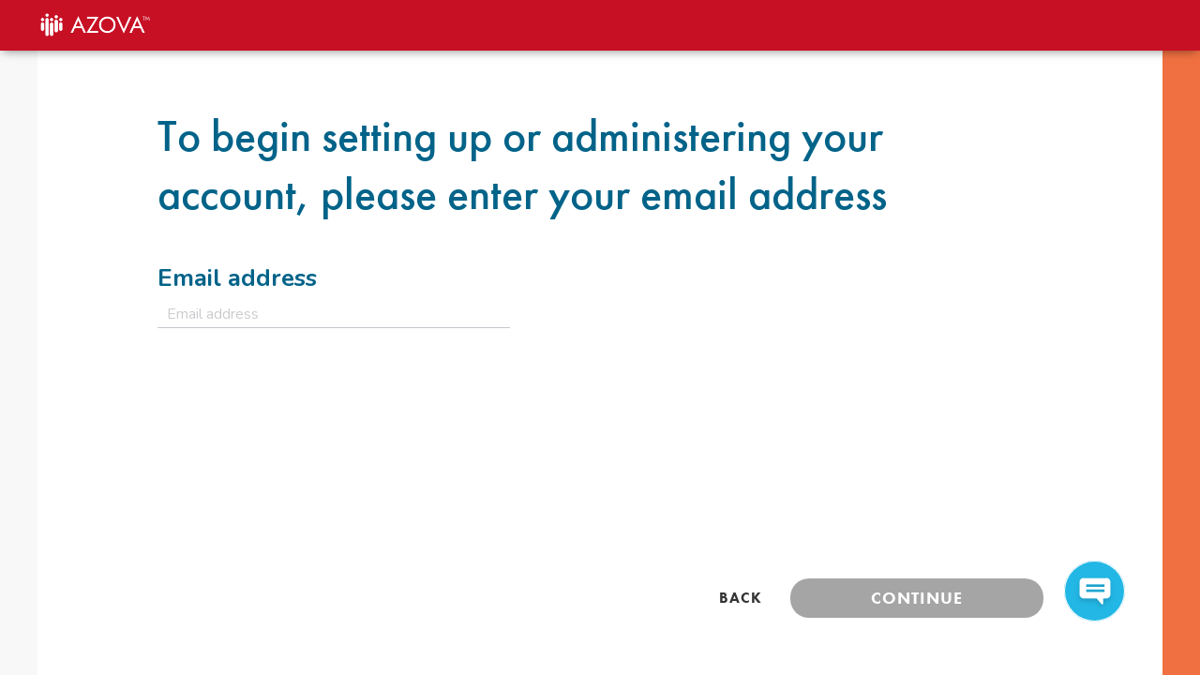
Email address (237, 278)
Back (740, 598)
